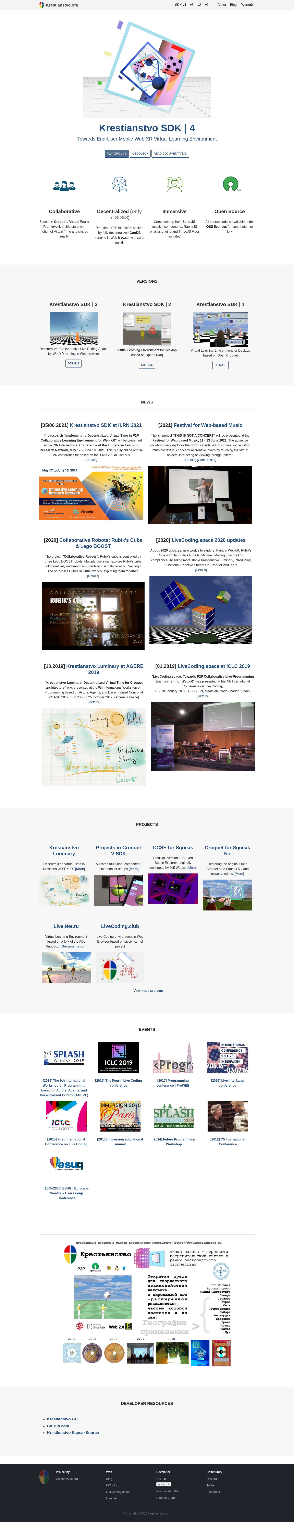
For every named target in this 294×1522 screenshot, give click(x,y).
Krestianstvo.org (67, 1479)
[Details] (91, 460)
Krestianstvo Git (167, 1491)
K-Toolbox (140, 153)
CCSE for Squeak (173, 847)
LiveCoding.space (118, 1492)
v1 (207, 5)
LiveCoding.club (120, 926)
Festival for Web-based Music (208, 425)
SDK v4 (180, 5)
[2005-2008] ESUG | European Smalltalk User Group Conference (66, 1193)
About (222, 5)
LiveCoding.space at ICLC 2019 (214, 666)
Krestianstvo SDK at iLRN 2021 (106, 425)
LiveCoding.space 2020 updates (209, 540)
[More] (192, 867)
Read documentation (170, 153)
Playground (117, 153)
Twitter (211, 1485)
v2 (199, 5)
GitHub (161, 1479)
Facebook (213, 1492)
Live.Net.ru (66, 926)
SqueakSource (166, 1497)
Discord (212, 1479)
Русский (247, 5)
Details (73, 363)
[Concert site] (206, 460)
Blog (233, 5)
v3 (192, 5)
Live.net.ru (113, 1498)
